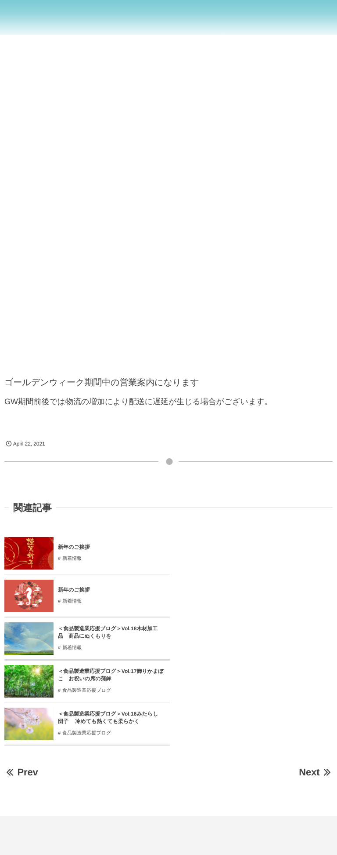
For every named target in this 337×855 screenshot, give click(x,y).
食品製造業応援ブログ (250, 605)
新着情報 (72, 558)
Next (316, 686)
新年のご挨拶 (74, 547)
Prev (21, 686)
